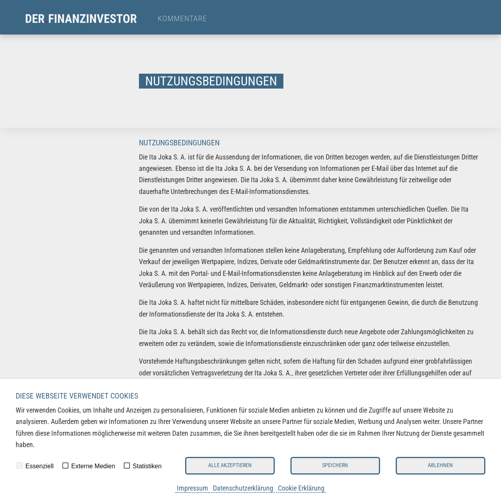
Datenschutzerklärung (243, 488)
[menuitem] (88, 18)
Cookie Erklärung (301, 488)
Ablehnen (440, 465)
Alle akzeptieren (230, 465)
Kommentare (182, 18)
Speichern (335, 465)
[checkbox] (19, 465)
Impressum (192, 488)
